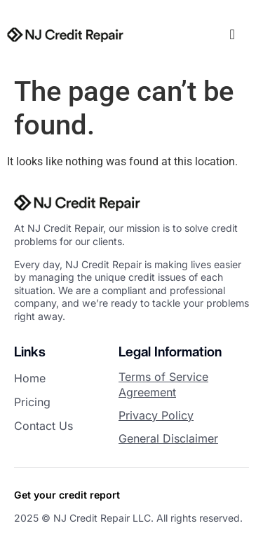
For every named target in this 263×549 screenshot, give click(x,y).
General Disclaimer (168, 438)
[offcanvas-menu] (232, 35)
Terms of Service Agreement (163, 384)
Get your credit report (67, 495)
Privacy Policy (156, 415)
